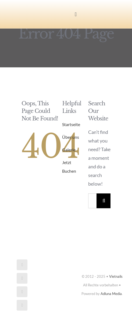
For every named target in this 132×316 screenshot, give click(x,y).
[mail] (22, 291)
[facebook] (22, 264)
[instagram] (22, 278)
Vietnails (116, 276)
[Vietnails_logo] (26, 9)
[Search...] (92, 200)
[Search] (104, 200)
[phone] (22, 305)
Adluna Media (111, 293)
